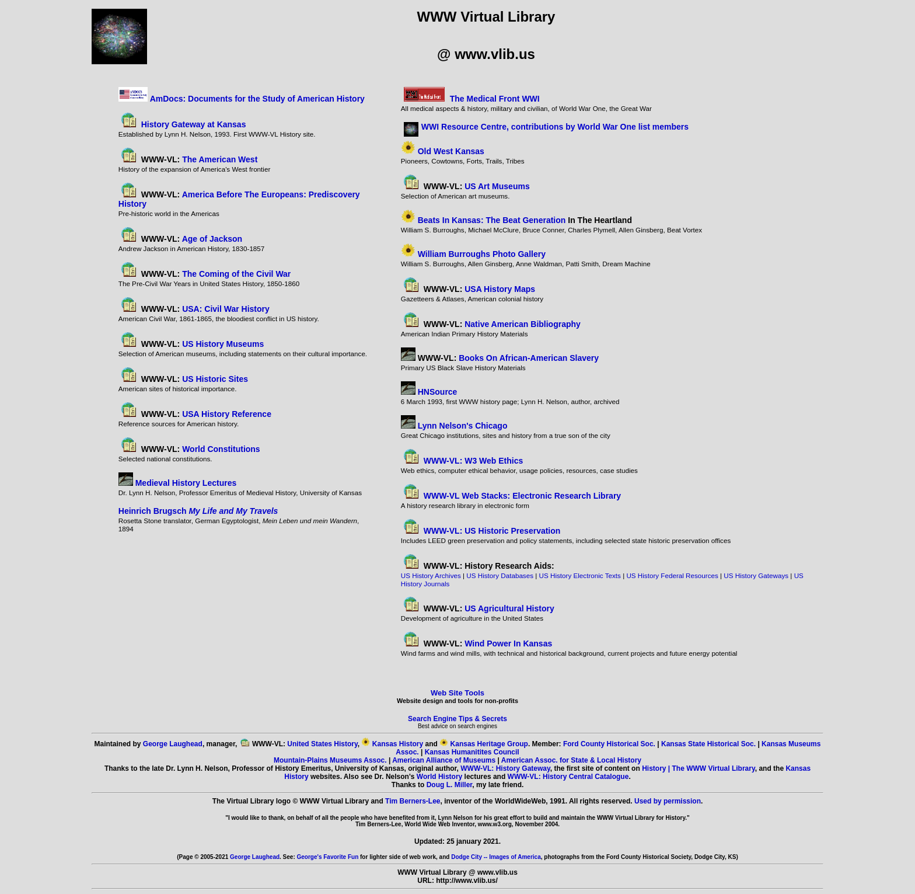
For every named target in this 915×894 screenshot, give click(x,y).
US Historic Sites (215, 379)
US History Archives (431, 575)
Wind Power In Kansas (508, 643)
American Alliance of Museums (443, 760)
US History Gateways (756, 575)
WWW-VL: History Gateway (505, 768)
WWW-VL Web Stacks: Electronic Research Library (522, 495)
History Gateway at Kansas (193, 124)
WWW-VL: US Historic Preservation (492, 530)
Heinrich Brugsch (198, 511)
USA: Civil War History (226, 309)
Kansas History (397, 744)
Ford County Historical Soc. (609, 744)
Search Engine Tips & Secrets (457, 719)
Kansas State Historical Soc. (708, 744)
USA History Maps (500, 289)
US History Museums (223, 344)
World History (439, 777)
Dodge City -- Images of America (496, 857)
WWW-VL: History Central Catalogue (568, 777)
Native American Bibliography (523, 324)
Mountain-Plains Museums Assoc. (330, 760)
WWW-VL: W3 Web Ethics (473, 460)
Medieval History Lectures (186, 483)
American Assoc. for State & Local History (571, 760)
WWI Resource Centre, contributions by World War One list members (555, 126)
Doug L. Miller (450, 785)
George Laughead (172, 744)
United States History (322, 744)
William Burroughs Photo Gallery (482, 254)
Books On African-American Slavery (529, 358)
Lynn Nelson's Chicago (463, 425)
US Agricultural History (509, 608)
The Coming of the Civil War (235, 274)
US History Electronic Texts (580, 575)
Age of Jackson (212, 238)
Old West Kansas (451, 151)
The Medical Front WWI (495, 98)
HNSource (438, 391)
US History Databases (499, 575)
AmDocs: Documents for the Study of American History (257, 98)
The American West (219, 159)
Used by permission (667, 801)
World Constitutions (221, 449)
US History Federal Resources (672, 575)
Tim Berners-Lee (412, 801)
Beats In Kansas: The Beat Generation (492, 220)
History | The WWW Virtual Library (698, 768)
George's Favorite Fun (328, 857)
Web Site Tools (457, 692)
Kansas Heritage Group (489, 744)
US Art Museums (497, 186)
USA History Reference (226, 414)
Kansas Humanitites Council (472, 752)
